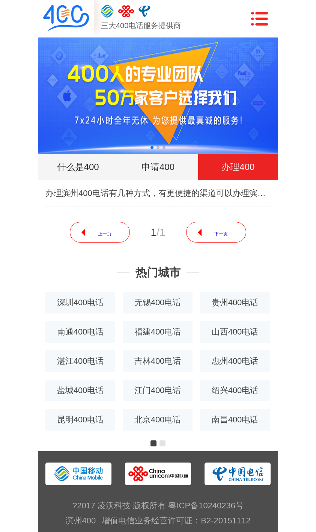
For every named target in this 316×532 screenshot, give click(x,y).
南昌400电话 (235, 419)
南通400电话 (80, 331)
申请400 (158, 167)
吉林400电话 (157, 361)
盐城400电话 (80, 390)
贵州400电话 (235, 302)
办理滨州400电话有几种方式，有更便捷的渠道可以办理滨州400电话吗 (158, 193)
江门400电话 (157, 390)
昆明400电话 (80, 419)
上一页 (104, 234)
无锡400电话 (157, 302)
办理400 (237, 167)
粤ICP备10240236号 (206, 505)
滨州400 (81, 520)
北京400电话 (157, 419)
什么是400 (78, 167)
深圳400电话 (80, 302)
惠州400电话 (235, 361)
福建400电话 (157, 331)
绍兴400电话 (235, 390)
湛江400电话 (80, 361)
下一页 (221, 234)
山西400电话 (235, 331)
